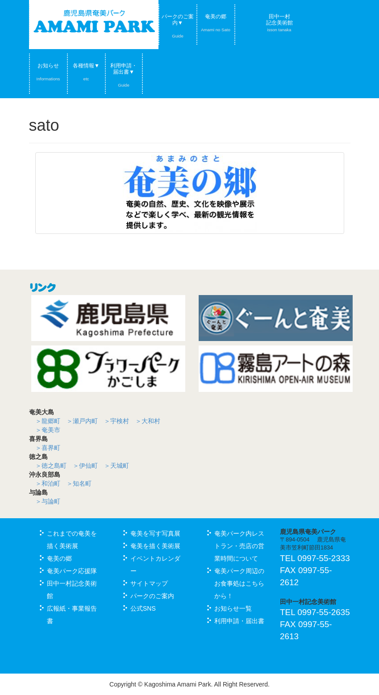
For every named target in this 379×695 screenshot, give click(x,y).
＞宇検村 (116, 420)
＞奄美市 (47, 429)
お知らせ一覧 (233, 608)
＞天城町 (116, 465)
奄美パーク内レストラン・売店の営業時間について (239, 546)
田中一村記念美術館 (279, 22)
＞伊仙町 (85, 465)
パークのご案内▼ (178, 25)
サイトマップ (149, 583)
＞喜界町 (47, 447)
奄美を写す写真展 (155, 533)
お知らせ (48, 71)
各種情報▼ (86, 71)
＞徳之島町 (51, 465)
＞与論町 (47, 501)
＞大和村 (147, 420)
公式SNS (143, 608)
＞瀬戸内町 (82, 420)
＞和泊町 (47, 483)
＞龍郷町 (47, 420)
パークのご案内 (152, 595)
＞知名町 (79, 483)
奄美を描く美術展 (155, 545)
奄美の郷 (215, 22)
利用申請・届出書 (239, 620)
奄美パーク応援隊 (72, 570)
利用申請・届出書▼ (123, 74)
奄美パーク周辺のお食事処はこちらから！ (239, 583)
